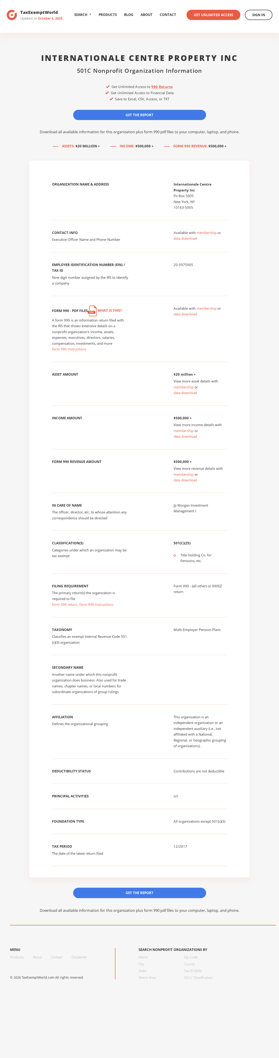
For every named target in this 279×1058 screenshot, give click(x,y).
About (146, 14)
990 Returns (162, 86)
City (141, 964)
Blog (128, 14)
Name (143, 957)
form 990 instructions (69, 349)
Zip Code (191, 957)
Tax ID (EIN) (193, 970)
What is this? (105, 310)
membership (207, 232)
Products (108, 14)
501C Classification (198, 977)
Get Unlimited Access (213, 15)
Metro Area (147, 977)
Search (82, 14)
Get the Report (139, 115)
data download (185, 238)
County (189, 964)
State (142, 970)
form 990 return (64, 604)
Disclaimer (79, 957)
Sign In (258, 15)
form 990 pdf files (159, 131)
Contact (168, 14)
